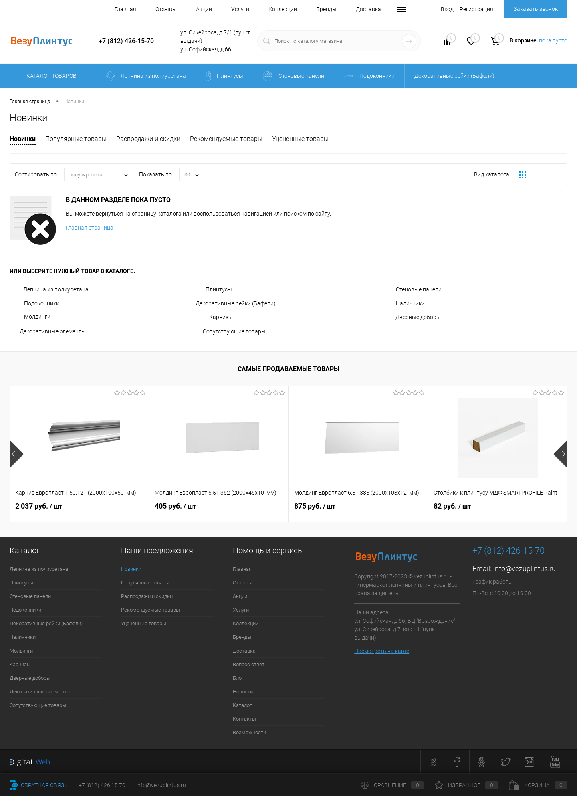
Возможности (249, 732)
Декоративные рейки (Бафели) (236, 303)
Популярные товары (76, 139)
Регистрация (476, 9)
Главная (125, 9)
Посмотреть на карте (381, 651)
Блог (238, 678)
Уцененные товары (300, 139)
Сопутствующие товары (231, 331)
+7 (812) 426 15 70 (102, 785)
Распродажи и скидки (148, 139)
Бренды (326, 9)
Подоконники (34, 303)
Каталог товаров (50, 75)
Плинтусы (214, 289)
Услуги (240, 9)
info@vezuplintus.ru (524, 568)
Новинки (23, 139)
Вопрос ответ (248, 664)
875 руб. (314, 506)
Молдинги (30, 316)
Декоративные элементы (48, 331)
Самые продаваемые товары (288, 369)
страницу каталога (157, 213)
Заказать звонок (536, 9)
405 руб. (175, 506)
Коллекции (282, 9)
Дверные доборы (411, 317)
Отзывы (166, 9)
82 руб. (452, 506)
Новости (243, 692)
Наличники (403, 303)
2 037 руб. (38, 506)
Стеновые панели (411, 289)
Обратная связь (39, 785)
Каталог (242, 705)
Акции (204, 9)
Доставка (368, 9)
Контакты (244, 719)
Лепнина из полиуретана (49, 289)
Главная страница (89, 227)
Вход (447, 9)
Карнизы (214, 317)
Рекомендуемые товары (226, 139)
